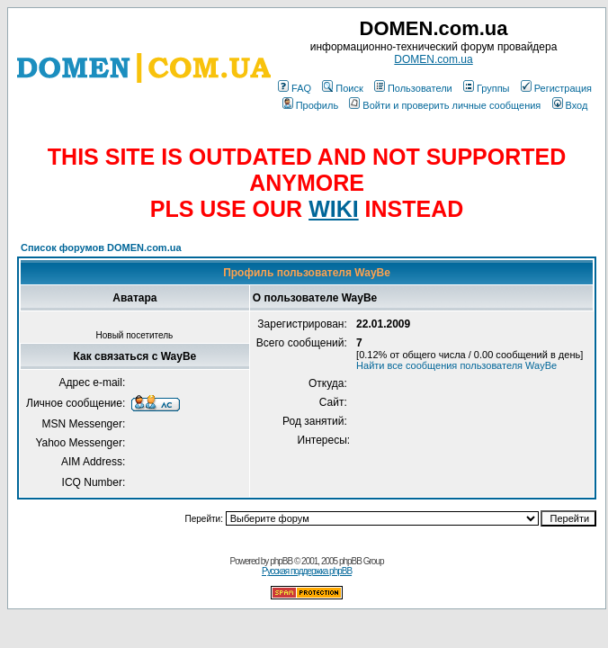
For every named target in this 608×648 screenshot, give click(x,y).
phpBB (281, 561)
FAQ (294, 88)
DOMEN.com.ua (433, 59)
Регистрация (556, 88)
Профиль (310, 105)
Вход (570, 105)
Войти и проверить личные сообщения (445, 105)
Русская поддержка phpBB (307, 571)
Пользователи (413, 88)
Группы (486, 88)
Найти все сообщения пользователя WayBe (456, 365)
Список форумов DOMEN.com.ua (101, 247)
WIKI (333, 208)
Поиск (342, 88)
